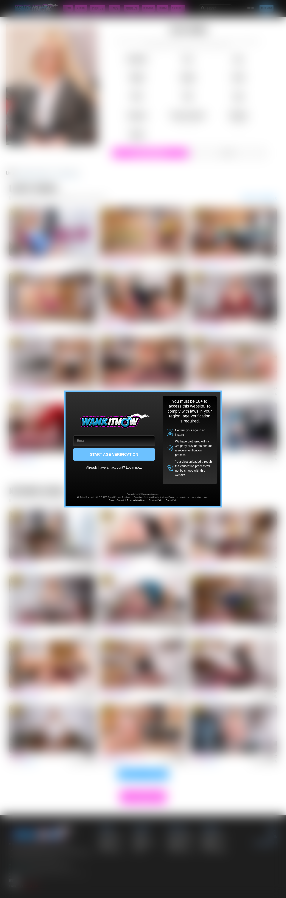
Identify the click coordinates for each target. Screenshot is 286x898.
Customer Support (116, 500)
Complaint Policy (155, 500)
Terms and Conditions (136, 500)
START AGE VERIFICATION (114, 454)
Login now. (134, 467)
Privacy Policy (171, 500)
